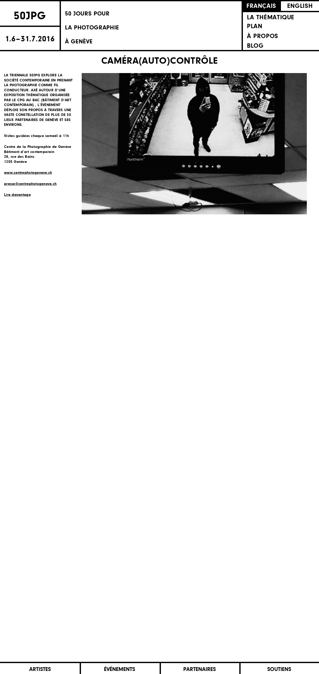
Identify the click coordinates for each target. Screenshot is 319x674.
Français (261, 6)
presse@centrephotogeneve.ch (30, 184)
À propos (262, 36)
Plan (254, 26)
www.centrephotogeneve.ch (28, 173)
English (300, 6)
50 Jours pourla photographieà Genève (121, 26)
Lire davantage (17, 195)
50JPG (30, 15)
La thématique (270, 18)
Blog (255, 45)
